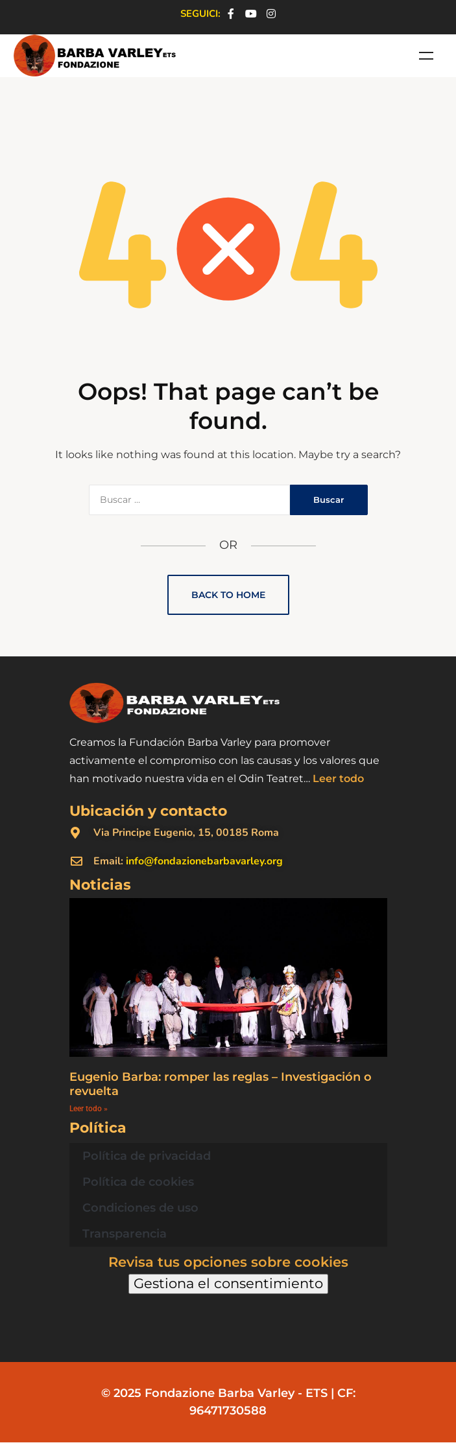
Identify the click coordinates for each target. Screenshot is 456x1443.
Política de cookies (138, 1182)
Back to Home (228, 595)
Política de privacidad (146, 1156)
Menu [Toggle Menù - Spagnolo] (426, 56)
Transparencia (124, 1234)
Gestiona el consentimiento (228, 1283)
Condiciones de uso (140, 1208)
